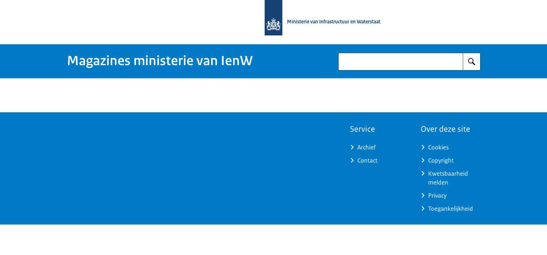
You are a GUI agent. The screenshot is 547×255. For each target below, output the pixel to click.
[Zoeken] (471, 61)
